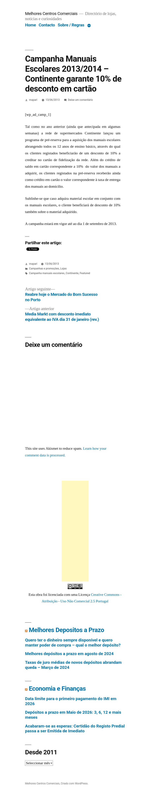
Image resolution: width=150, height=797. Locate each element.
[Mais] (89, 26)
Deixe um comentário (80, 99)
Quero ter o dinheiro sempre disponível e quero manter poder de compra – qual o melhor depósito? (73, 643)
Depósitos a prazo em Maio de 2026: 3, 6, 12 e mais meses (73, 715)
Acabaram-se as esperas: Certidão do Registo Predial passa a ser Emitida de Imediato (75, 729)
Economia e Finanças (57, 688)
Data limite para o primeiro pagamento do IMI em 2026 (70, 701)
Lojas (63, 268)
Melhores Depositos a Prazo (66, 630)
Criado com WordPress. (74, 783)
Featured (85, 273)
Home (30, 25)
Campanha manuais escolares (47, 273)
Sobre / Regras (71, 25)
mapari (33, 99)
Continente (72, 273)
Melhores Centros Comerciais (51, 13)
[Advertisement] (75, 531)
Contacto (47, 25)
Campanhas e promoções (44, 268)
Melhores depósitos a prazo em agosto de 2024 (69, 653)
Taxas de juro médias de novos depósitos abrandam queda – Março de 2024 (73, 665)
